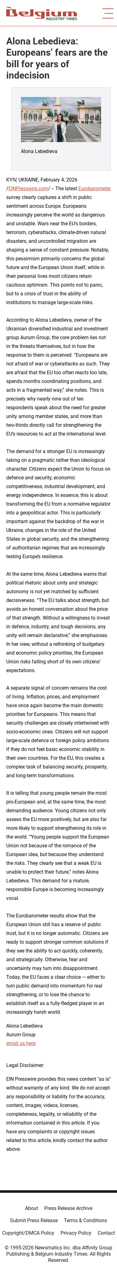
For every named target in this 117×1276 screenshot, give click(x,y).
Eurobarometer (94, 188)
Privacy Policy (76, 1233)
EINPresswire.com (28, 188)
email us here (21, 1043)
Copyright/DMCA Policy (28, 1233)
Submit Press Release (34, 1220)
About (31, 1208)
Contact (106, 1233)
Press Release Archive (68, 1208)
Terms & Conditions (85, 1220)
